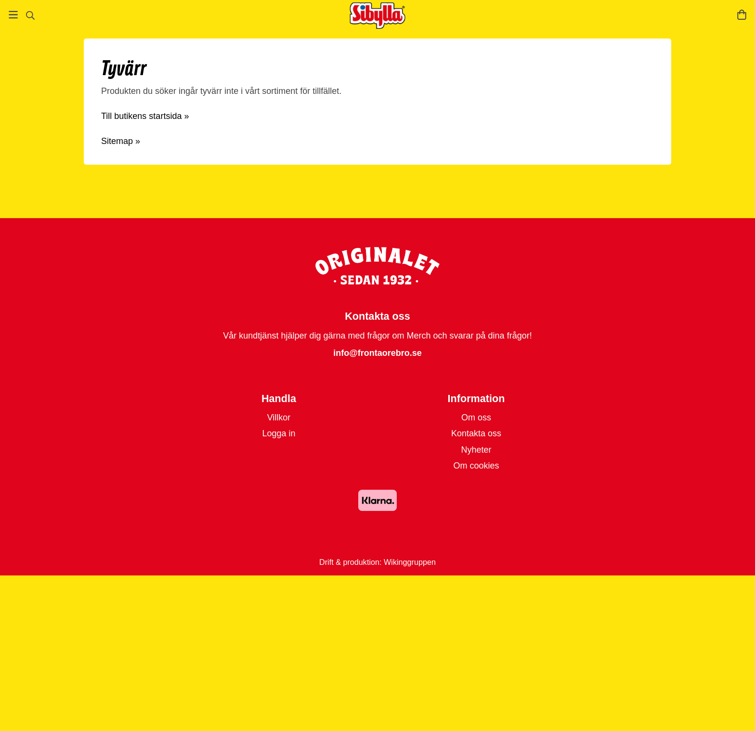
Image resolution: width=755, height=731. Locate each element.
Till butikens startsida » (145, 116)
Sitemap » (120, 141)
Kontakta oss (476, 433)
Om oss (476, 417)
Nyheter (476, 450)
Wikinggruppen (410, 562)
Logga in (278, 433)
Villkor (279, 417)
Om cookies (476, 465)
